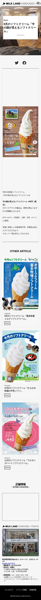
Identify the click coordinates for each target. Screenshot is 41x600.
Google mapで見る (8, 563)
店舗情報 (32, 590)
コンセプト (9, 590)
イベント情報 (21, 590)
